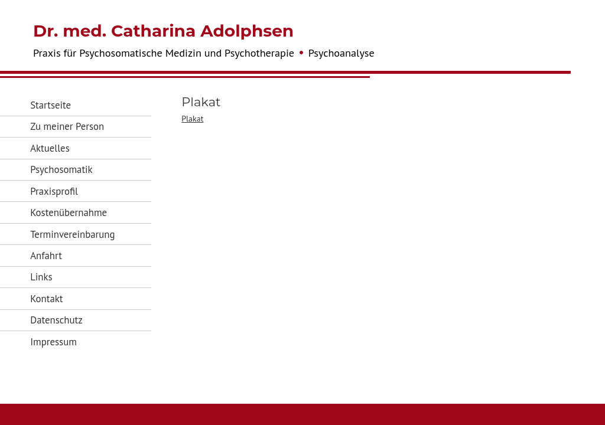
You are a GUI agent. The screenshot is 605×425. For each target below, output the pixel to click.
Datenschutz (56, 319)
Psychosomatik (61, 169)
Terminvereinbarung (72, 234)
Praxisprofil (54, 191)
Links (41, 276)
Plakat (192, 118)
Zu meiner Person (67, 126)
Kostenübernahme (68, 212)
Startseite (50, 105)
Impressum (53, 341)
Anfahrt (46, 255)
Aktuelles (50, 148)
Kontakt (46, 298)
